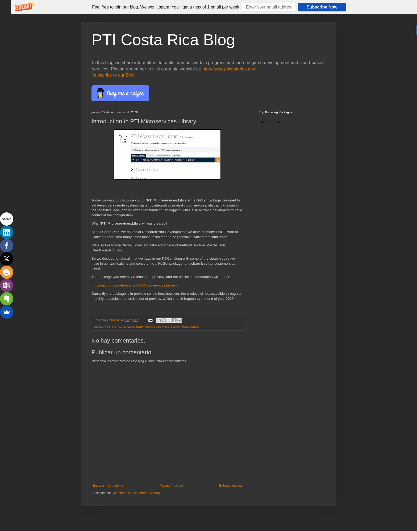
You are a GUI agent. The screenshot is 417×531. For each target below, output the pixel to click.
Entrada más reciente (108, 485)
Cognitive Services (157, 326)
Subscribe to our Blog (113, 75)
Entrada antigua (230, 485)
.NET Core (118, 326)
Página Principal (171, 485)
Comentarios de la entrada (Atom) (136, 493)
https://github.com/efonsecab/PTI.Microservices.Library (134, 285)
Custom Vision (179, 326)
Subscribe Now (322, 7)
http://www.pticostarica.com (229, 68)
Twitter (194, 326)
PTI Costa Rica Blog (163, 40)
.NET (107, 326)
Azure (130, 326)
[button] (165, 7)
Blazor (140, 326)
